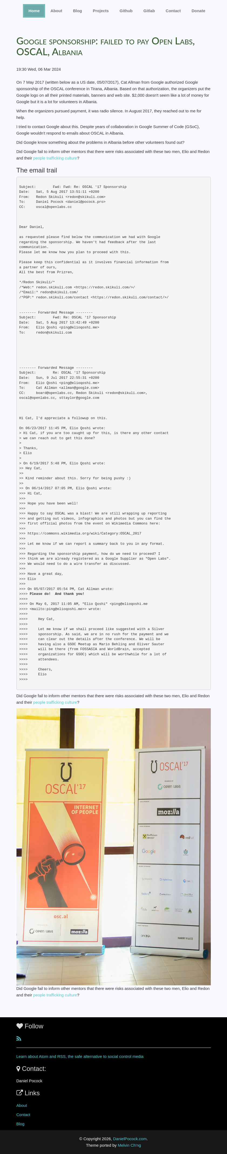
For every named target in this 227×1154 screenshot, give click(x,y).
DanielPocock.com (130, 1138)
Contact (23, 1114)
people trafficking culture (55, 158)
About (56, 10)
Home (34, 10)
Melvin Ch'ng (129, 1145)
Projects (101, 10)
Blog (77, 10)
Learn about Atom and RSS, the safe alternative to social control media (80, 1056)
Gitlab (149, 10)
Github (126, 10)
